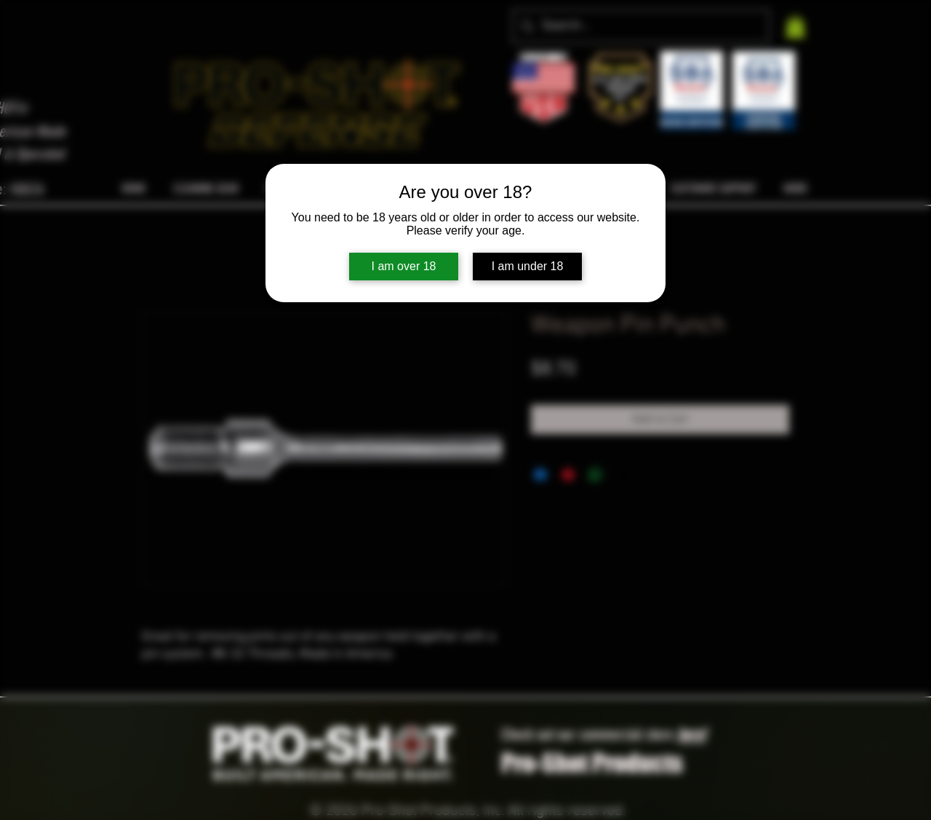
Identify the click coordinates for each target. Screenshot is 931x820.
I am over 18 (404, 266)
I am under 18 (528, 266)
